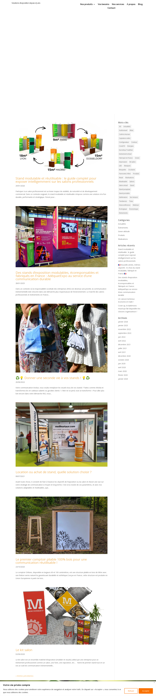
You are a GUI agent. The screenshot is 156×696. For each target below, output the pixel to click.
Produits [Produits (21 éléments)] (136, 70)
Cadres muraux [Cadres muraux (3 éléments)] (124, 30)
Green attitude (124, 127)
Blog (140, 4)
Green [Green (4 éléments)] (137, 54)
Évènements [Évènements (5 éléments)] (123, 109)
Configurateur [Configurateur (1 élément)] (124, 38)
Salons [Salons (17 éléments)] (132, 78)
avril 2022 (122, 237)
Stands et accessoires (33, 674)
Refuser (131, 691)
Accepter (145, 691)
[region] (78, 688)
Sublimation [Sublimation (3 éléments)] (123, 93)
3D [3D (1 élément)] (120, 23)
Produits (121, 131)
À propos (131, 4)
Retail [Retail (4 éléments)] (121, 74)
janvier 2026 (123, 218)
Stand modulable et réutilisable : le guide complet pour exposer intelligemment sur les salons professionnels (56, 76)
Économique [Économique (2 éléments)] (133, 105)
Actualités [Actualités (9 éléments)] (127, 23)
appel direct (59, 680)
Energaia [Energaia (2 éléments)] (130, 42)
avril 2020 (122, 263)
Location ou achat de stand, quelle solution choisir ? (53, 368)
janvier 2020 (123, 275)
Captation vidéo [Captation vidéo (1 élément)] (124, 34)
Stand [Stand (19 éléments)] (132, 82)
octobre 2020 (123, 256)
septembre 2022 (124, 229)
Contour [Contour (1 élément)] (134, 38)
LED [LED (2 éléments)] (120, 62)
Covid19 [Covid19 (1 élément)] (122, 42)
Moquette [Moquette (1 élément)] (122, 66)
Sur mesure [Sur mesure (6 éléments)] (134, 93)
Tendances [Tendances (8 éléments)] (123, 97)
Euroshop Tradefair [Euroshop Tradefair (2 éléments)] (126, 46)
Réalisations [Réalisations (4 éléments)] (129, 74)
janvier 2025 (123, 221)
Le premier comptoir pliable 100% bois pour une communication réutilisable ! (51, 457)
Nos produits (86, 4)
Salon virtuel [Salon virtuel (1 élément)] (123, 82)
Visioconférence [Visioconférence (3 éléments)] (124, 101)
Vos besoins (103, 4)
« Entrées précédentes (24, 572)
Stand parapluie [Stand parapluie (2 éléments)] (124, 85)
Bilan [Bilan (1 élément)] (131, 26)
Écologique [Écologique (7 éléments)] (123, 105)
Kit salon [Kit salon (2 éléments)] (132, 58)
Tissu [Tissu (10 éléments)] (131, 97)
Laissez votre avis (78, 657)
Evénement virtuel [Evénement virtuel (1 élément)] (125, 50)
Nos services (118, 4)
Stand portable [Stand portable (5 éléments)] (124, 89)
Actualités (122, 120)
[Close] (154, 682)
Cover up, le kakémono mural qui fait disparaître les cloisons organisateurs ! (129, 205)
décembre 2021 (124, 241)
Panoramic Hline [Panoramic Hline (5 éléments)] (125, 70)
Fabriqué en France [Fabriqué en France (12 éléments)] (126, 54)
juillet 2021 (122, 244)
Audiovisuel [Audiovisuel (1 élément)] (123, 26)
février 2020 (123, 271)
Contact (111, 8)
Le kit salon (24, 546)
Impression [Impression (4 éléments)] (123, 58)
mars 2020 (122, 267)
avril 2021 (122, 248)
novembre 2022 (124, 225)
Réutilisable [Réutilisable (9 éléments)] (123, 78)
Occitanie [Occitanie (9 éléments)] (131, 66)
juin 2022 (121, 233)
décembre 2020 (124, 252)
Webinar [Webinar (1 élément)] (136, 101)
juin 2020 (121, 260)
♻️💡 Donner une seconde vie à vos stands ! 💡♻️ (53, 274)
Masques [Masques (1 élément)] (127, 62)
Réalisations (123, 135)
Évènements (123, 124)
